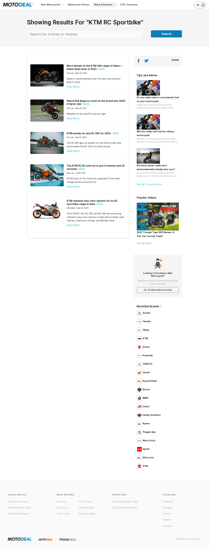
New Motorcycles (52, 4)
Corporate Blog (86, 507)
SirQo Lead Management (124, 507)
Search (166, 34)
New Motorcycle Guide (19, 507)
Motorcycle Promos (78, 4)
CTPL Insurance (128, 4)
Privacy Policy (85, 501)
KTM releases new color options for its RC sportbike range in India (92, 202)
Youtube (167, 526)
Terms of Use (63, 513)
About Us (61, 501)
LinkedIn (167, 519)
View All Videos (144, 243)
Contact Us (62, 507)
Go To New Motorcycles (158, 289)
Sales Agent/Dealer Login (125, 501)
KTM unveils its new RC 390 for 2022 (89, 133)
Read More (73, 86)
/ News (101, 69)
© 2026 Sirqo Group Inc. (188, 539)
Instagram (168, 507)
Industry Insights (86, 513)
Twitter (166, 513)
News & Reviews (104, 4)
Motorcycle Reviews (18, 513)
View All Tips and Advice (149, 184)
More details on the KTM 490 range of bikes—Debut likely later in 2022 (94, 67)
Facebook (168, 501)
